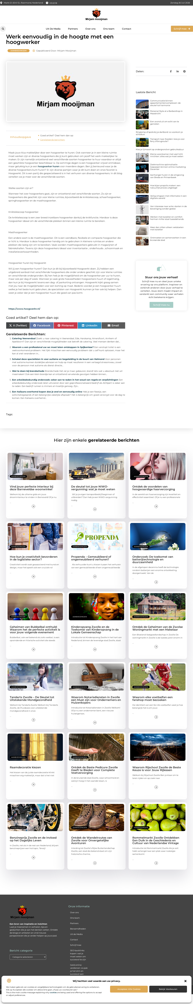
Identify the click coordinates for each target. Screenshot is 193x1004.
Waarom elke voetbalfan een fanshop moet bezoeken (152, 708)
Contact (126, 28)
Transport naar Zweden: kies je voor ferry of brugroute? (167, 149)
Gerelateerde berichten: (52, 149)
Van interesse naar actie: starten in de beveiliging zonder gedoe (168, 217)
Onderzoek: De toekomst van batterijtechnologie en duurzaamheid (152, 569)
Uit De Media (53, 28)
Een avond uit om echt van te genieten (164, 132)
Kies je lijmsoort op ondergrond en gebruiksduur (160, 159)
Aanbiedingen (19, 60)
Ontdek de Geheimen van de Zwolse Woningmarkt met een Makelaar (157, 638)
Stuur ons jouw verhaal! (161, 287)
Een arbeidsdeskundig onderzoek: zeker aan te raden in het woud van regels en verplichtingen (65, 389)
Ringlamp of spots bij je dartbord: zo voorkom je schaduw (159, 142)
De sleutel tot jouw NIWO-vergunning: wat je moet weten (93, 498)
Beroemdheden (78, 938)
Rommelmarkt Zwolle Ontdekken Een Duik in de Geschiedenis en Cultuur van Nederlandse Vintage (155, 850)
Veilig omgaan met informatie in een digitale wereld (168, 206)
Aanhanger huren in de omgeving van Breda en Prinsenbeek (167, 185)
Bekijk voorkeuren (168, 989)
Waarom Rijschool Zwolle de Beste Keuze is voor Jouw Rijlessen (156, 779)
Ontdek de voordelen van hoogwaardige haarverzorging (153, 498)
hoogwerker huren (48, 176)
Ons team (108, 28)
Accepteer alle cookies (129, 989)
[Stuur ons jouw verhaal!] (161, 277)
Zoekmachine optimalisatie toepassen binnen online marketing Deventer (168, 176)
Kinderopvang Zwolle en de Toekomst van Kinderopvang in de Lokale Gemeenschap (95, 639)
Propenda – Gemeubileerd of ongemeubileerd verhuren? (91, 568)
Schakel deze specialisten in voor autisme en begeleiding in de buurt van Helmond (58, 368)
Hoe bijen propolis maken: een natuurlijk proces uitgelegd (165, 196)
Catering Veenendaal (24, 348)
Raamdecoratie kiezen (25, 777)
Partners (73, 28)
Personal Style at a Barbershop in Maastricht (166, 122)
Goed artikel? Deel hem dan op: (56, 145)
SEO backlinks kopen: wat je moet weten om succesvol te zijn (78, 964)
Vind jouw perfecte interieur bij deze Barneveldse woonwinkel (31, 498)
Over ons (90, 28)
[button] (185, 981)
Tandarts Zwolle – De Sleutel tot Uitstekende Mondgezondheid (32, 708)
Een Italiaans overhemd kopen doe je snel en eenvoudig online (47, 401)
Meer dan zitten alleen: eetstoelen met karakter (167, 238)
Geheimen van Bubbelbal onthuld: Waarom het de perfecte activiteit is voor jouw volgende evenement (35, 639)
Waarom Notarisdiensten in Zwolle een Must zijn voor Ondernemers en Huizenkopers (96, 709)
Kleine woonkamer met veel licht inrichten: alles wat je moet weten (166, 165)
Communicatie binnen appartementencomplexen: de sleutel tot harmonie (165, 112)
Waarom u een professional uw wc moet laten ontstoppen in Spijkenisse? (53, 356)
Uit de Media (76, 944)
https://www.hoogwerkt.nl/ (24, 318)
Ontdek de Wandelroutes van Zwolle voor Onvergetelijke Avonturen (91, 850)
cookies (53, 992)
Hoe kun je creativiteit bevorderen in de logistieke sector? (33, 568)
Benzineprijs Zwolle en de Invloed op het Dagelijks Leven (33, 849)
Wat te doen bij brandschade (28, 380)
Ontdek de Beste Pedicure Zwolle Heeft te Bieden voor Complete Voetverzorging (94, 780)
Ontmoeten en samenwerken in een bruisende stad (168, 248)
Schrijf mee (75, 954)
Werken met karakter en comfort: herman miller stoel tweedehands (167, 227)
